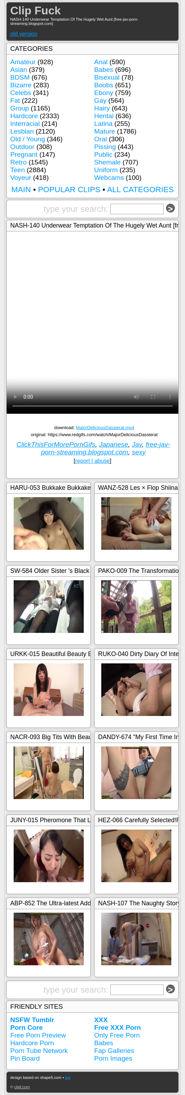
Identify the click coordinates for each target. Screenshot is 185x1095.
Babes (103, 69)
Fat (15, 100)
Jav (137, 444)
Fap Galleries (114, 1050)
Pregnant (23, 154)
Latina (103, 123)
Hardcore (24, 116)
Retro (18, 162)
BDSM (19, 77)
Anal (101, 62)
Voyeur (20, 177)
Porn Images (113, 1058)
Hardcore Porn (32, 1043)
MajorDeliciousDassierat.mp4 (105, 427)
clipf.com (22, 1087)
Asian (18, 69)
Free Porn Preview (38, 1035)
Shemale (107, 162)
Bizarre (21, 85)
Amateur (23, 62)
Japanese (113, 444)
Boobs (103, 85)
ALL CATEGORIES (140, 189)
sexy (138, 452)
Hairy (102, 108)
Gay (100, 100)
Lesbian (22, 131)
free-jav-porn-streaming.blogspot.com (105, 448)
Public (103, 154)
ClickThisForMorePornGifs (55, 444)
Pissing (105, 146)
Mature (104, 131)
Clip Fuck (35, 10)
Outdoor (22, 146)
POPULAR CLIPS (69, 189)
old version (23, 34)
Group (19, 108)
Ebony (103, 92)
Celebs (20, 92)
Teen (17, 170)
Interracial (25, 123)
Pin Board (25, 1058)
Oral (100, 139)
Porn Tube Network (39, 1050)
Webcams (109, 177)
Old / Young (27, 139)
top (68, 1077)
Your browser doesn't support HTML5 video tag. (92, 371)
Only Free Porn (117, 1035)
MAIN (21, 189)
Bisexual (107, 77)
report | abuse (92, 461)
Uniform (106, 170)
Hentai (104, 116)
